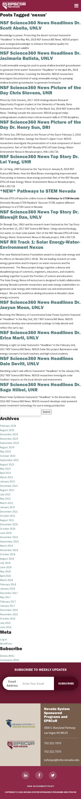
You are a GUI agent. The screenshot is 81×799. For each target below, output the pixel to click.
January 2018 (7, 588)
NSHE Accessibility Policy (40, 786)
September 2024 (9, 443)
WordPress (6, 643)
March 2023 (6, 477)
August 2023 (7, 464)
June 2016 (6, 627)
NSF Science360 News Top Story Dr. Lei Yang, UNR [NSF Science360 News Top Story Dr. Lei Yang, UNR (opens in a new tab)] (39, 159)
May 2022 (5, 498)
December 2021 (9, 511)
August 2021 (7, 520)
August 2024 (7, 447)
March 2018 (6, 580)
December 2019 (9, 537)
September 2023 (9, 460)
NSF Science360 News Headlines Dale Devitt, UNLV (36, 360)
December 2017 (9, 593)
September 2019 (9, 541)
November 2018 (9, 550)
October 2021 (7, 515)
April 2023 (5, 473)
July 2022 (5, 494)
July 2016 (5, 623)
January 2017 (7, 605)
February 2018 (8, 584)
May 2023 (5, 468)
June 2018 (6, 567)
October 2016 (7, 618)
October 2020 (7, 528)
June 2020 (6, 533)
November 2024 (9, 438)
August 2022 (7, 490)
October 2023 (7, 456)
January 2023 (7, 481)
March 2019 (6, 545)
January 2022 (7, 507)
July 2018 (5, 563)
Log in (3, 639)
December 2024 (9, 434)
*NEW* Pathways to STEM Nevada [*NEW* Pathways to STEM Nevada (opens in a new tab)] (38, 191)
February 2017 (8, 601)
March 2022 (6, 503)
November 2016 (9, 614)
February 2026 (8, 425)
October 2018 (7, 554)
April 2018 (5, 575)
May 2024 (5, 451)
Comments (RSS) (9, 660)
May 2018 (5, 571)
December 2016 (9, 610)
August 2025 (7, 430)
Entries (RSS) (7, 656)
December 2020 (9, 524)
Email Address (12, 683)
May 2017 (5, 597)
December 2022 (9, 485)
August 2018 (7, 558)
